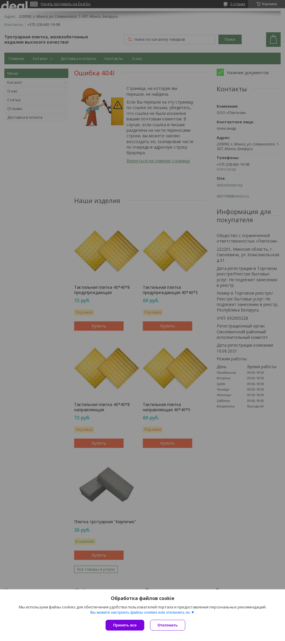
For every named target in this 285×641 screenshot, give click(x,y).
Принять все (125, 625)
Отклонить (168, 625)
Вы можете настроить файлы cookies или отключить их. (140, 612)
